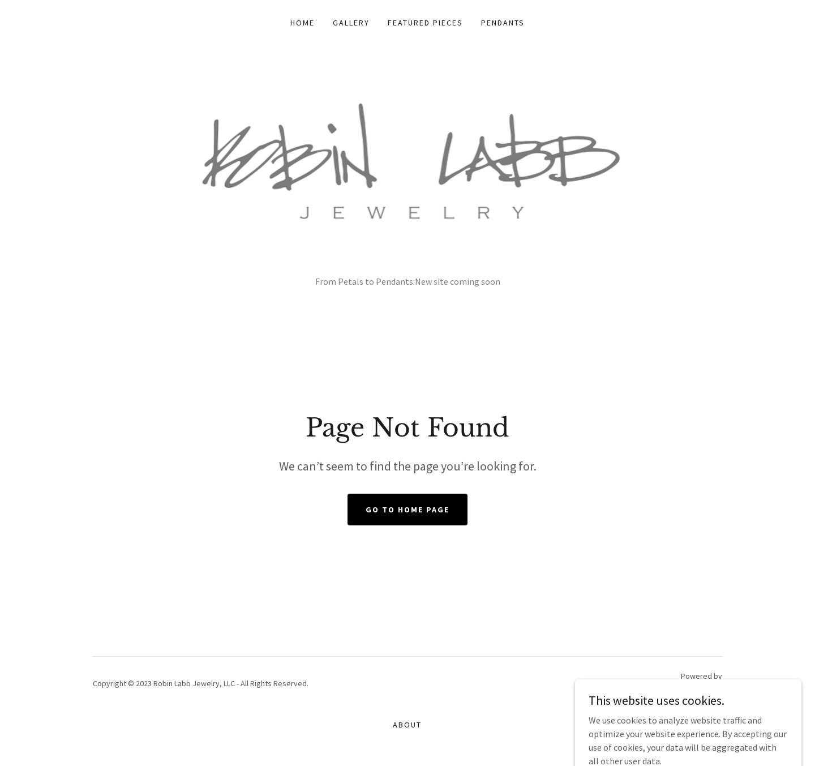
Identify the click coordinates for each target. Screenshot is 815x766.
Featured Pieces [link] (425, 23)
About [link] (407, 725)
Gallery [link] (351, 23)
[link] (408, 177)
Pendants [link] (503, 23)
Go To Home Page (407, 509)
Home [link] (302, 23)
